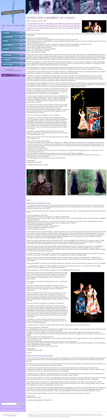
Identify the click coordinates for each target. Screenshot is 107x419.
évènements (8, 37)
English (3, 25)
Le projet (6, 33)
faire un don (7, 64)
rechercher (7, 55)
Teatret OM (38, 400)
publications (8, 45)
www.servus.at (11, 415)
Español (22, 25)
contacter (6, 59)
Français (9, 25)
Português (16, 25)
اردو (2, 28)
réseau (5, 41)
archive (6, 49)
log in (4, 75)
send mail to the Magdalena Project (14, 70)
